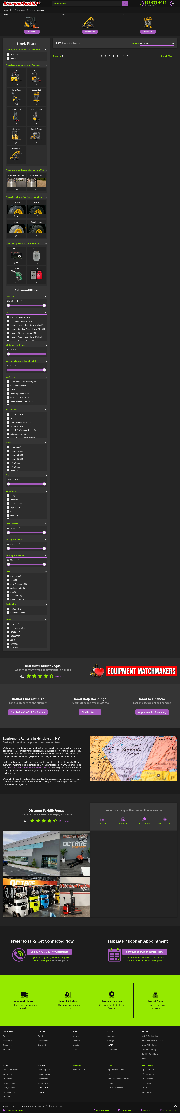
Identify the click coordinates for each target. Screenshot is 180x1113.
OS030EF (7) (13, 636)
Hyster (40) (13, 499)
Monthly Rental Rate (26, 555)
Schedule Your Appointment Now (144, 951)
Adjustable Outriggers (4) (19, 434)
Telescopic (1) (14, 405)
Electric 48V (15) (15, 459)
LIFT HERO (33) (14, 503)
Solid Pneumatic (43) (17, 584)
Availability (26, 604)
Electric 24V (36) (15, 451)
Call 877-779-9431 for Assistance (49, 951)
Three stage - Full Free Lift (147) (21, 381)
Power (26, 442)
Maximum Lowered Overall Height (26, 361)
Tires (26, 571)
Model (26, 619)
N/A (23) (12, 418)
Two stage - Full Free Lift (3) (20, 401)
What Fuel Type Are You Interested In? (26, 243)
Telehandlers (90, 31)
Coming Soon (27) (16, 612)
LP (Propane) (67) (15, 447)
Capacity (26, 296)
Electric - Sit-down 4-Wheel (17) (21, 333)
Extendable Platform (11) (19, 422)
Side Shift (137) (15, 414)
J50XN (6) (12, 640)
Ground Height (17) (16, 385)
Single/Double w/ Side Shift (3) (21, 438)
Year (26, 475)
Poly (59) (12, 580)
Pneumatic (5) (14, 595)
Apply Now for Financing (152, 712)
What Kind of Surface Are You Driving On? (26, 169)
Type (26, 312)
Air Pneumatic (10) (16, 588)
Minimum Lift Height (26, 345)
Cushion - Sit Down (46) (18, 317)
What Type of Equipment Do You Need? (26, 64)
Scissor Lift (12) (15, 389)
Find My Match (90, 712)
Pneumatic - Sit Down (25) (19, 321)
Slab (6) (11, 592)
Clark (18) (12, 511)
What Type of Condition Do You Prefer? (26, 49)
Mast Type (26, 376)
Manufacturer (26, 491)
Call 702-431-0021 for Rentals (28, 712)
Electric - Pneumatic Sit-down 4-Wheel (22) (26, 325)
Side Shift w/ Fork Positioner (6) (21, 430)
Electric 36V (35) (15, 455)
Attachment (26, 409)
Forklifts (32, 31)
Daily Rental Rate (26, 523)
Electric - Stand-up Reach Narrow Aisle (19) (26, 329)
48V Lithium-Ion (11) (17, 467)
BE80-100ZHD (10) (16, 628)
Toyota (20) (13, 507)
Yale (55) (12, 495)
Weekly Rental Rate (26, 539)
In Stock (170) (14, 609)
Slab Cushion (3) (15, 599)
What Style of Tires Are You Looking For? (26, 196)
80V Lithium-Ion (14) (17, 463)
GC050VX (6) (14, 647)
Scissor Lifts (148, 31)
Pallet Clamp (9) (15, 426)
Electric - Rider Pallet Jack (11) (20, 341)
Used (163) (13, 54)
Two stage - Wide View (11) (19, 393)
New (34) (12, 58)
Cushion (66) (14, 576)
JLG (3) (11, 519)
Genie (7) (12, 515)
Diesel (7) (12, 470)
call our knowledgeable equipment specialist (30, 767)
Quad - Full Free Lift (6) (18, 397)
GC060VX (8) (14, 632)
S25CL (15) (13, 624)
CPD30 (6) (12, 644)
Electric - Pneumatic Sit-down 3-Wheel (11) (26, 337)
